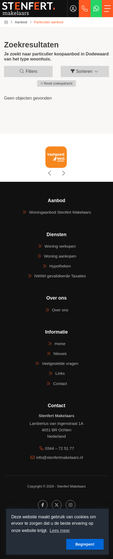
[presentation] (50, 173)
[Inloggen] (73, 8)
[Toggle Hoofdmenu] (107, 8)
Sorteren (85, 71)
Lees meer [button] (60, 530)
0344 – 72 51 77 (59, 448)
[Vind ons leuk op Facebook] (43, 505)
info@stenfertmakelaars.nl (59, 457)
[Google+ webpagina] (70, 505)
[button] (56, 83)
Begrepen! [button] (84, 544)
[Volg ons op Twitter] (56, 505)
